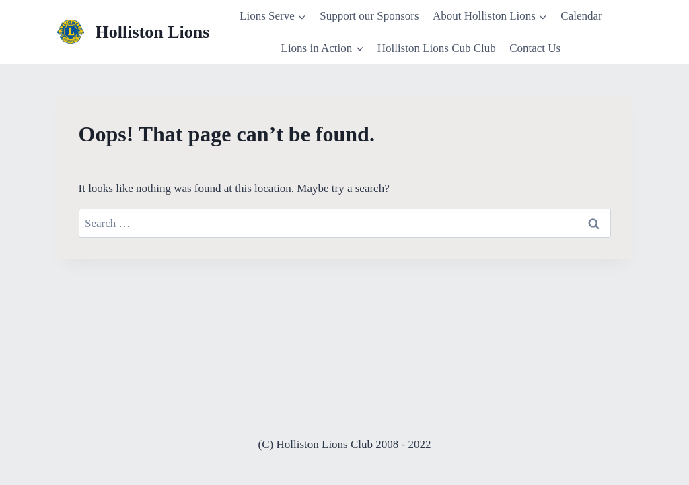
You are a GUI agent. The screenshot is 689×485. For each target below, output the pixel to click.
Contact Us (534, 48)
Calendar (581, 15)
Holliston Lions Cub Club (436, 48)
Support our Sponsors (369, 15)
